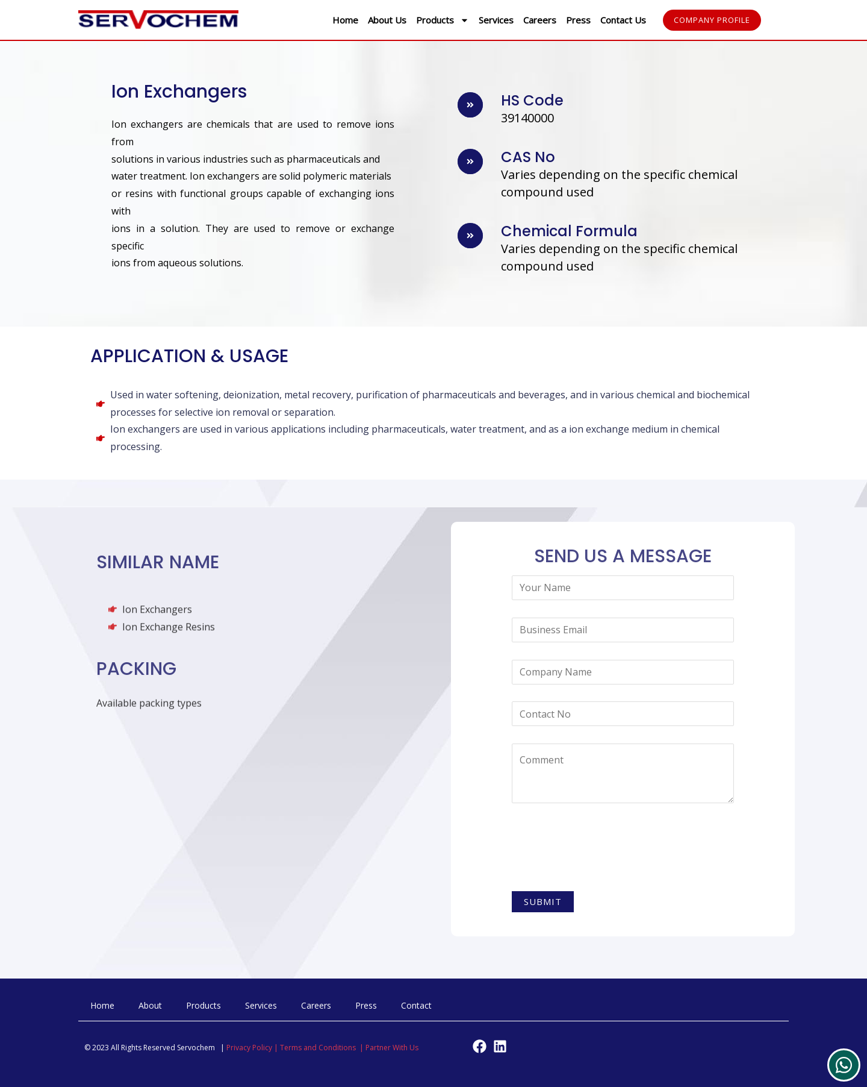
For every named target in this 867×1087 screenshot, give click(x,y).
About (150, 1005)
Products (442, 20)
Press (578, 20)
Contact (416, 1005)
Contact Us (623, 20)
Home (345, 20)
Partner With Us (391, 1047)
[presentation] (603, 849)
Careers (539, 20)
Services (496, 20)
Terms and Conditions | (322, 1047)
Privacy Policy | (253, 1047)
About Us (387, 20)
